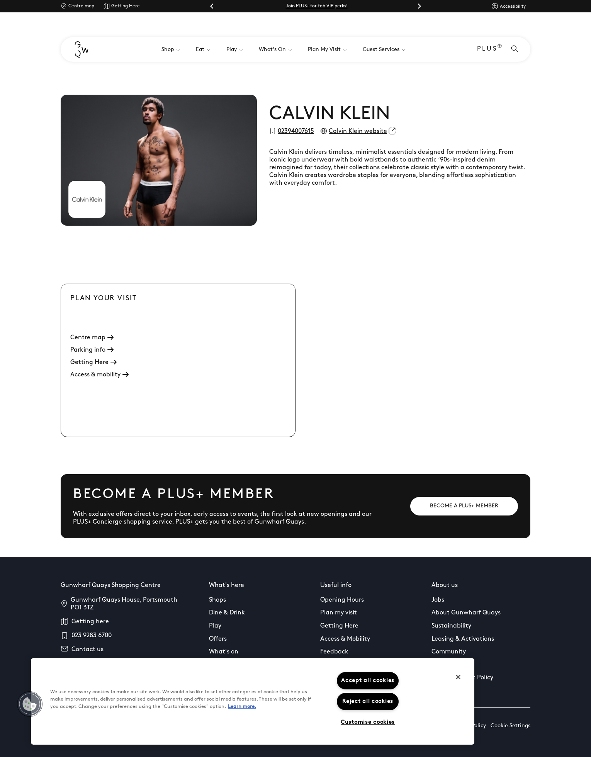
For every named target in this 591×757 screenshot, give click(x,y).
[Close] (458, 677)
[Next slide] (419, 6)
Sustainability (451, 626)
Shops (217, 600)
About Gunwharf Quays (466, 613)
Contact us (87, 649)
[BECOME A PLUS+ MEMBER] (464, 506)
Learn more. (242, 706)
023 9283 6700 (91, 636)
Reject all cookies (367, 701)
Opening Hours (342, 600)
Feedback (334, 652)
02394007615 (296, 131)
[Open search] (514, 49)
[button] (29, 704)
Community (448, 652)
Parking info (92, 350)
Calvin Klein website (358, 131)
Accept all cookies (367, 681)
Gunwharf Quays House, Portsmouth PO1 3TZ (124, 604)
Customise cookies (368, 722)
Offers (218, 639)
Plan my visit (338, 613)
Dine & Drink (227, 613)
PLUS (489, 49)
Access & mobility (99, 375)
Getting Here (125, 6)
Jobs (437, 600)
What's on (223, 652)
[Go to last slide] (212, 6)
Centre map (81, 6)
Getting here (90, 622)
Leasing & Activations (462, 639)
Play (215, 626)
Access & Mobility (345, 639)
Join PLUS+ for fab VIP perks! (317, 6)
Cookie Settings (510, 726)
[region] (252, 701)
